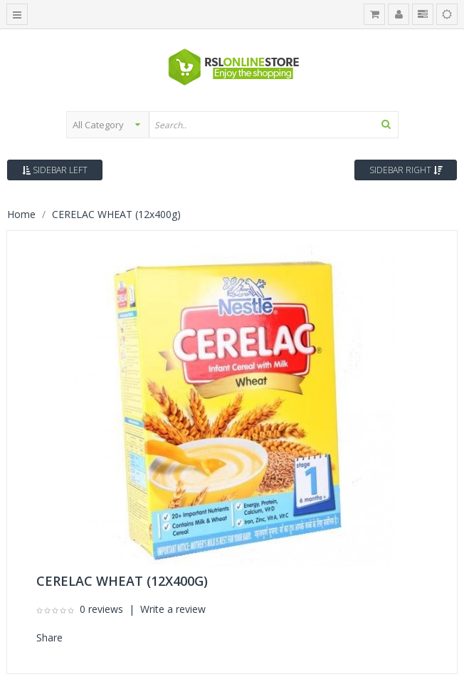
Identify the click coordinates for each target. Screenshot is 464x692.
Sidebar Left (55, 170)
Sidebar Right (405, 170)
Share (49, 637)
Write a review (173, 609)
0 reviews (101, 609)
